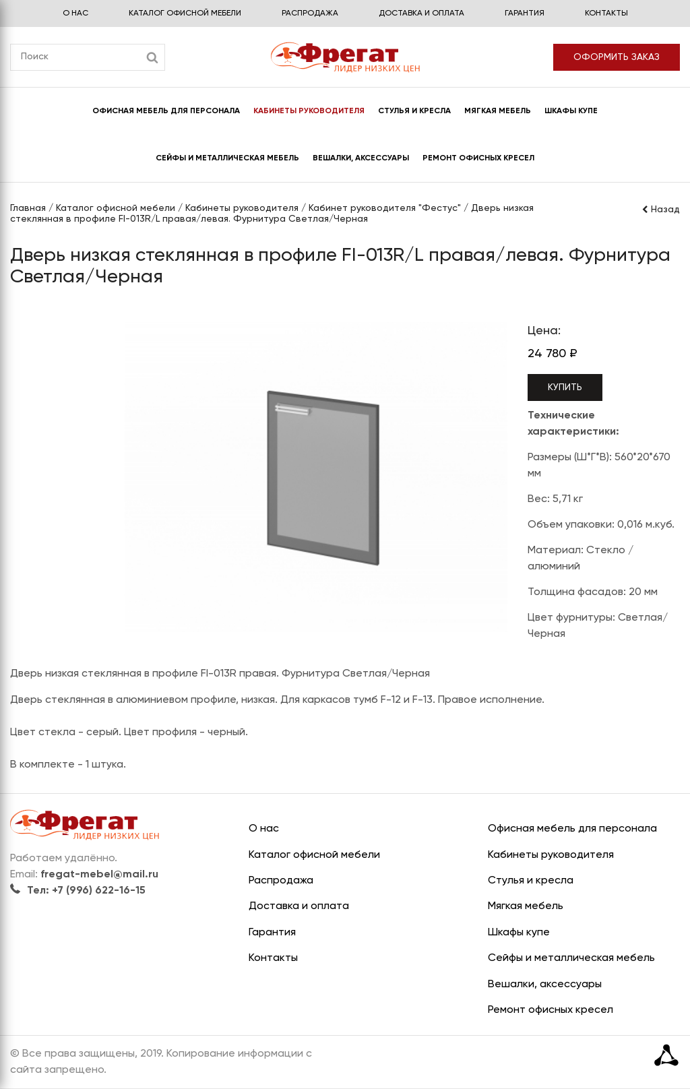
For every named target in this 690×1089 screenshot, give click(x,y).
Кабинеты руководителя (309, 111)
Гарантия (524, 13)
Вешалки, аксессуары (361, 158)
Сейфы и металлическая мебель (227, 158)
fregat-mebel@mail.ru (99, 874)
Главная (28, 208)
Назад (660, 209)
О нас (75, 13)
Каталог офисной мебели (185, 13)
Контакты (606, 13)
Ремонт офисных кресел (478, 158)
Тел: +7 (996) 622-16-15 (78, 890)
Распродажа (310, 13)
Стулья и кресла (414, 111)
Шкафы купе (571, 111)
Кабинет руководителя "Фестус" (385, 208)
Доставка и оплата (421, 13)
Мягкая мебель (497, 111)
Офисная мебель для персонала (166, 111)
